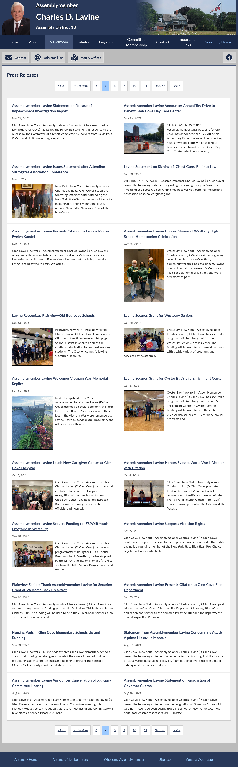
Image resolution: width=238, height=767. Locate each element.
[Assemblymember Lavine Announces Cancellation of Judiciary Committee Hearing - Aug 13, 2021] (63, 696)
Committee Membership (136, 42)
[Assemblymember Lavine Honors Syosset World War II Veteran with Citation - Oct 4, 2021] (174, 485)
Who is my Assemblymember (124, 760)
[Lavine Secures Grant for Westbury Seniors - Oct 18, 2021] (174, 339)
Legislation (108, 42)
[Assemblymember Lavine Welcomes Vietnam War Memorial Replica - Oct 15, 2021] (63, 413)
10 (134, 85)
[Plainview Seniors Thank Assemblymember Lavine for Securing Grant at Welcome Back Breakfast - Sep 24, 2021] (63, 601)
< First (62, 85)
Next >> (160, 85)
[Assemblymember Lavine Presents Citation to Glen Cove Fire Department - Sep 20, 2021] (174, 601)
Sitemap (165, 760)
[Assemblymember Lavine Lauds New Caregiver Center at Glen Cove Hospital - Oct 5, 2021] (63, 485)
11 (145, 85)
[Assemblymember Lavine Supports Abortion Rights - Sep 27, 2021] (174, 546)
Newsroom (59, 42)
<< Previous (80, 85)
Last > (176, 85)
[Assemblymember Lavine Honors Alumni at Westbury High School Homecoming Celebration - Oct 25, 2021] (174, 266)
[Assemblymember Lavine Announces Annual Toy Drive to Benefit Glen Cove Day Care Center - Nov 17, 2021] (174, 128)
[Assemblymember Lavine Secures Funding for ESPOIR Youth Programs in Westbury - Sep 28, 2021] (63, 546)
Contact (162, 42)
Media (83, 42)
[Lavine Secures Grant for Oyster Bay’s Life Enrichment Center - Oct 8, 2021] (174, 413)
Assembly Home (217, 42)
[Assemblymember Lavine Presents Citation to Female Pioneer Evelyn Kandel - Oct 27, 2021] (63, 266)
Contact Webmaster (200, 760)
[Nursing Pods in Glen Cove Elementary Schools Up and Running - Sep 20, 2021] (63, 648)
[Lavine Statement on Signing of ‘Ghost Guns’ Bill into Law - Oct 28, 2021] (174, 191)
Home (13, 42)
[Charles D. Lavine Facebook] (229, 57)
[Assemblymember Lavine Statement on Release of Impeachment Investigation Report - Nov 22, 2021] (63, 128)
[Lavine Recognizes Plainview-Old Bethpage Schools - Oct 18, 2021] (63, 339)
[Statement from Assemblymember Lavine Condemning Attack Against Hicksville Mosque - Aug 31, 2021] (174, 648)
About (34, 42)
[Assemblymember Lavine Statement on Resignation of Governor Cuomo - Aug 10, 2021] (174, 696)
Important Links (187, 42)
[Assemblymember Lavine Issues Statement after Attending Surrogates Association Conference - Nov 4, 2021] (63, 191)
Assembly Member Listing (71, 760)
